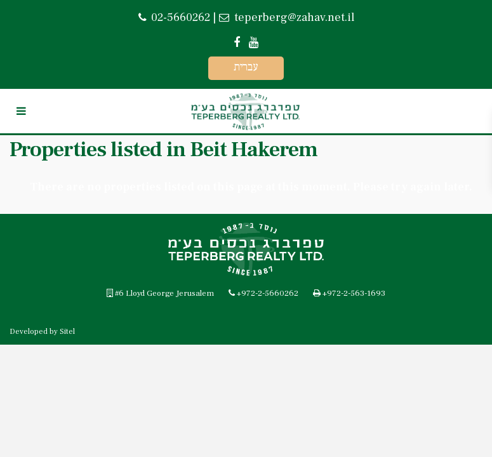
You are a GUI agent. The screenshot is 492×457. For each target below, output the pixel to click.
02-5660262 (180, 17)
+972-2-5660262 (267, 293)
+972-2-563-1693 (353, 293)
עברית (246, 67)
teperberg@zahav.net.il (293, 17)
